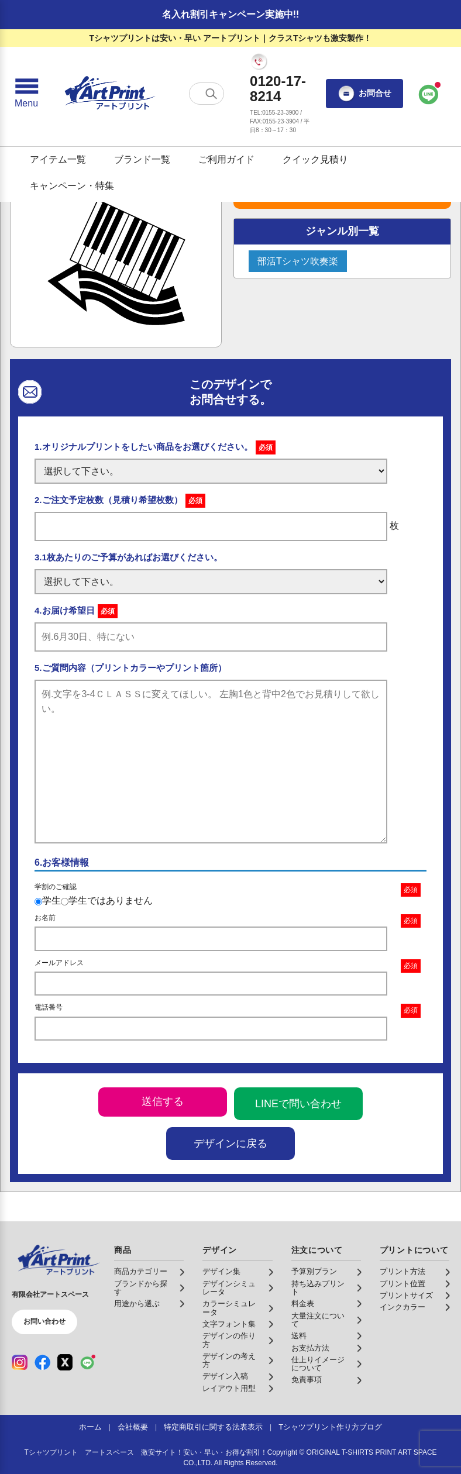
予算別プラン (314, 1272)
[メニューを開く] (26, 93)
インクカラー (402, 1307)
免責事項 (306, 1380)
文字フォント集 (229, 1324)
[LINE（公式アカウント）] (87, 1362)
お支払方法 (310, 1348)
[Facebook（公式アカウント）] (42, 1362)
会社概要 (133, 1427)
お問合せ (364, 93)
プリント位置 (402, 1284)
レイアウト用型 (229, 1389)
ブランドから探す (140, 1288)
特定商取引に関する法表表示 (213, 1427)
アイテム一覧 (58, 159)
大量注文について (318, 1320)
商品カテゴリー (140, 1272)
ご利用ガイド (226, 159)
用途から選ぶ (137, 1304)
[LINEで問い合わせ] (429, 93)
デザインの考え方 (229, 1360)
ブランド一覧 (142, 159)
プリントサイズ (406, 1296)
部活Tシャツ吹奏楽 (297, 261)
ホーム (90, 1427)
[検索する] (211, 93)
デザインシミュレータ (229, 1288)
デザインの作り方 (229, 1340)
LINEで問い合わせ (298, 1104)
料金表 (302, 1304)
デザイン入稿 (225, 1376)
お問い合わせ (44, 1321)
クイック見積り (315, 159)
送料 (299, 1336)
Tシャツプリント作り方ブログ (330, 1427)
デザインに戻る (230, 1143)
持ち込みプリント (318, 1288)
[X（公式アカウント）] (65, 1362)
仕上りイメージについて (318, 1364)
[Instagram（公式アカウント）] (19, 1362)
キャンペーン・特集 (72, 186)
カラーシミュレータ (229, 1308)
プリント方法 (402, 1272)
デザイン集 (221, 1272)
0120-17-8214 (278, 89)
